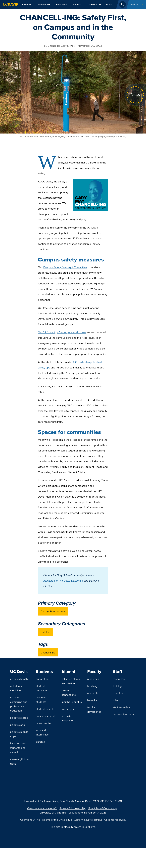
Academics (61, 4)
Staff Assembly (121, 707)
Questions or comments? (42, 808)
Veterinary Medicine (16, 688)
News (108, 4)
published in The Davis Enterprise (63, 581)
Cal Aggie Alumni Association (70, 681)
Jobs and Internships (42, 732)
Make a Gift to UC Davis (20, 761)
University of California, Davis (41, 801)
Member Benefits (71, 702)
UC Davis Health (19, 679)
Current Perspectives (53, 611)
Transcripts (67, 709)
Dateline (45, 632)
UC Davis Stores (19, 718)
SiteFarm (90, 827)
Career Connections (68, 692)
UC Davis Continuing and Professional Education (18, 704)
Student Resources (41, 688)
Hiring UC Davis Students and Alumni (18, 747)
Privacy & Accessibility (72, 808)
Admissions (44, 4)
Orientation (42, 679)
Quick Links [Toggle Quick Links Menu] (135, 4)
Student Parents (45, 709)
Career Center (44, 723)
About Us (26, 4)
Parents (40, 742)
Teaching (92, 686)
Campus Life (95, 4)
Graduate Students (41, 699)
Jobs (115, 700)
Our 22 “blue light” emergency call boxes (62, 332)
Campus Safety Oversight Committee (65, 267)
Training (117, 686)
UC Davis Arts (17, 725)
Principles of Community (102, 808)
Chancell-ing (48, 652)
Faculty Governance (94, 709)
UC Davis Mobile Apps (19, 734)
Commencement (45, 716)
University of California (52, 813)
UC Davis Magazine (67, 718)
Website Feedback (123, 714)
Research (77, 4)
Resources (93, 679)
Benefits (92, 700)
